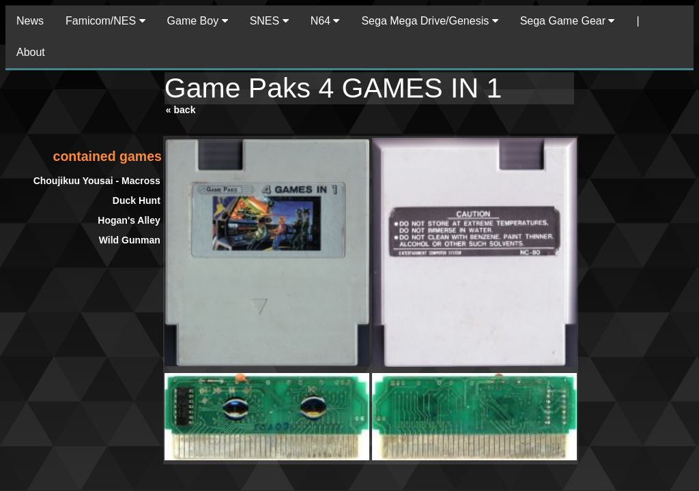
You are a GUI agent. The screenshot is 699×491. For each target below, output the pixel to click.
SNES (269, 21)
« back (181, 109)
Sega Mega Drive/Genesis (429, 21)
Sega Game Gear (567, 21)
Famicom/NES (105, 21)
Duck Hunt (136, 200)
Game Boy (197, 21)
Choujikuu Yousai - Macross (96, 180)
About (30, 52)
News (30, 21)
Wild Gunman (129, 240)
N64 (325, 21)
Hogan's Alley (129, 220)
